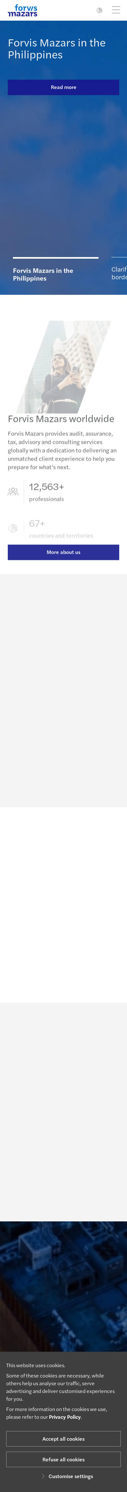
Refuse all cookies (63, 1459)
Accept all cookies (63, 1438)
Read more (63, 87)
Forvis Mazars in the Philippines (57, 48)
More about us (63, 559)
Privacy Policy (65, 1416)
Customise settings (66, 1476)
